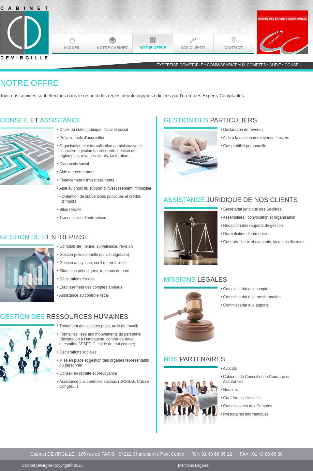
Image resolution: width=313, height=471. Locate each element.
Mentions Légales (193, 465)
